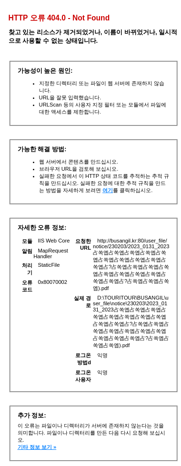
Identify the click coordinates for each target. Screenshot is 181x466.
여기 (107, 190)
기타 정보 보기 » (37, 447)
